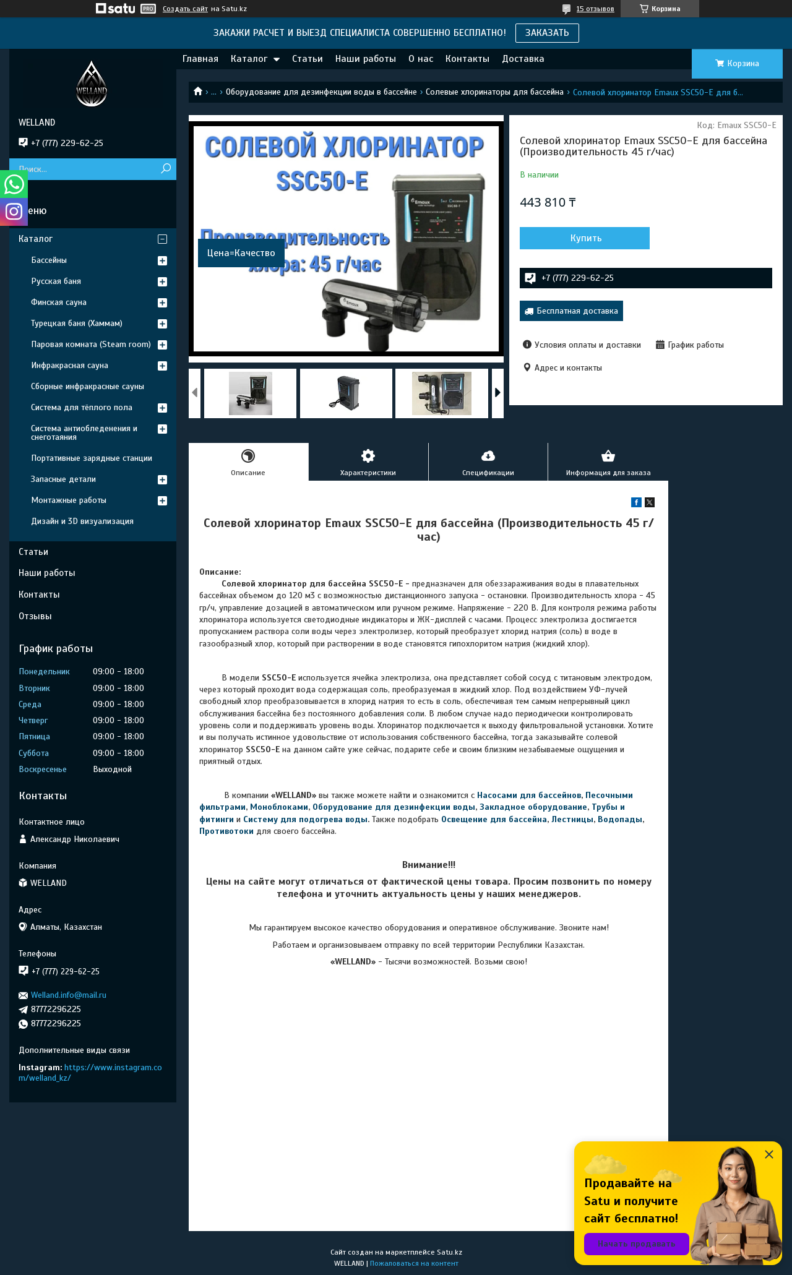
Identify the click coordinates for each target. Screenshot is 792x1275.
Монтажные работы (68, 500)
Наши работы (365, 59)
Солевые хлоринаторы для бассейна (495, 92)
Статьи (307, 59)
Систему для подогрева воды (305, 819)
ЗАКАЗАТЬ (547, 33)
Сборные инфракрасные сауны (87, 386)
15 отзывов (595, 8)
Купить (586, 238)
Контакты (467, 59)
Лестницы (572, 819)
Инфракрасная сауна (69, 365)
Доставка (523, 59)
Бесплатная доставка (577, 311)
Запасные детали (63, 479)
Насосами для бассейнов (529, 795)
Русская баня (56, 281)
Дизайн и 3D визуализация (82, 521)
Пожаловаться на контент (414, 1263)
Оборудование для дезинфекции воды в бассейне (321, 92)
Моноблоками (279, 807)
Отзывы (35, 616)
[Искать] (165, 169)
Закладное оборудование (533, 807)
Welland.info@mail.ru (68, 995)
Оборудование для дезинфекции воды (393, 807)
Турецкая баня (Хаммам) (77, 323)
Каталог (249, 59)
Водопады (620, 819)
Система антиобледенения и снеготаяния (84, 432)
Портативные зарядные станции (91, 458)
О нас (420, 59)
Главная (200, 59)
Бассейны (49, 260)
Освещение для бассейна (494, 819)
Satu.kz (449, 1252)
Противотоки (226, 831)
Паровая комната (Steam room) (91, 344)
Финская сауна (59, 302)
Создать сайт (185, 8)
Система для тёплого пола (81, 407)
